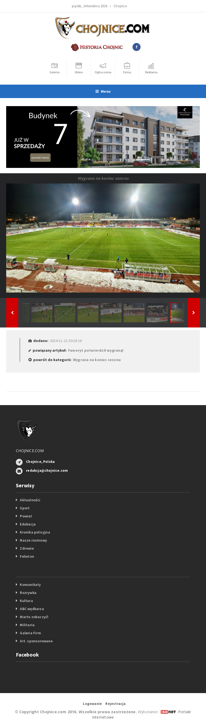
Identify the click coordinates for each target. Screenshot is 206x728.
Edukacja (28, 524)
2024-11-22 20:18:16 (66, 340)
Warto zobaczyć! (34, 616)
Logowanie (92, 703)
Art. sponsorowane (36, 641)
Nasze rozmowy (33, 540)
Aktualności (30, 500)
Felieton (27, 556)
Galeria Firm (30, 632)
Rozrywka (28, 592)
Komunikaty (30, 584)
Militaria (27, 624)
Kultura (26, 600)
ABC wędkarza (32, 608)
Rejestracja (115, 703)
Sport (25, 508)
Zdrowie (27, 548)
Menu (103, 91)
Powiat (26, 516)
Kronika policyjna (35, 532)
